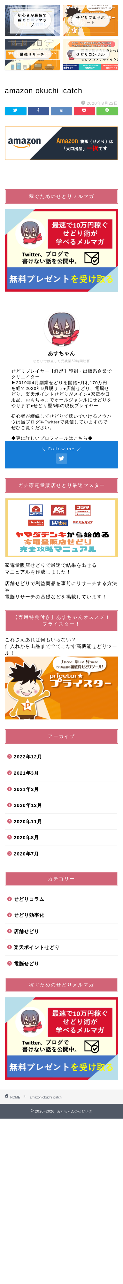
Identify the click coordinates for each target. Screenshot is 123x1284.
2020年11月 (28, 821)
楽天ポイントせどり (37, 947)
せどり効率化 (29, 915)
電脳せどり (26, 963)
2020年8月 (26, 837)
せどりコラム (29, 899)
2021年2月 (26, 789)
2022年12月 (28, 756)
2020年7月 (26, 853)
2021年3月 (26, 773)
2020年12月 (28, 805)
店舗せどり (26, 931)
